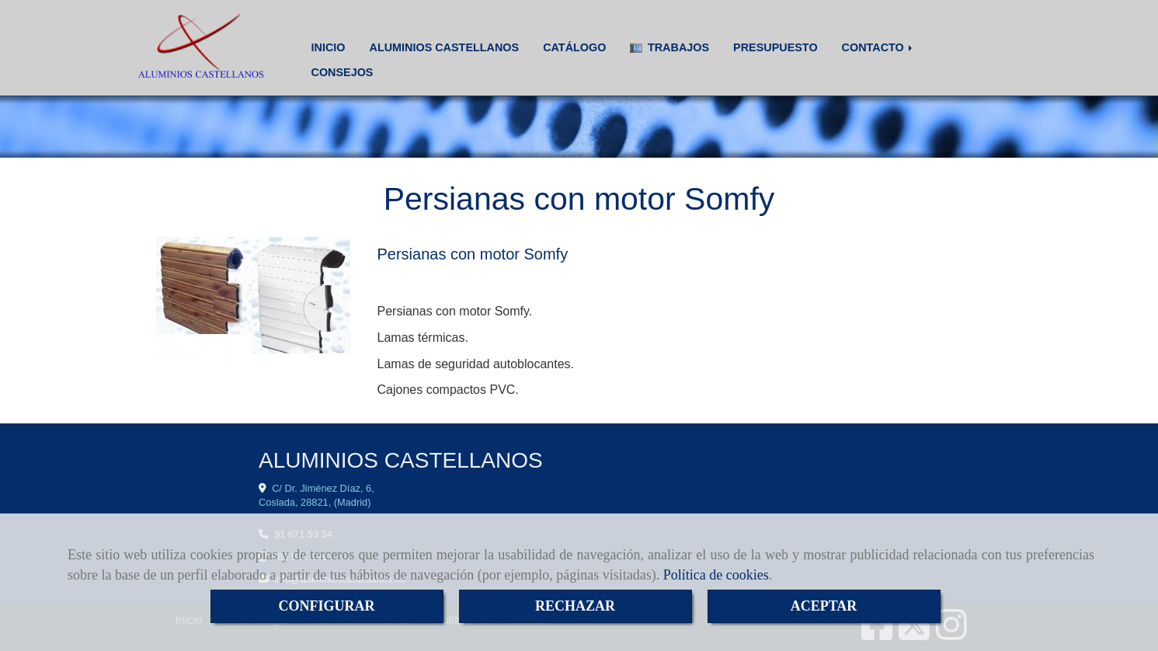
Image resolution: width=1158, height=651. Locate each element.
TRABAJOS (669, 47)
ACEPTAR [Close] (824, 606)
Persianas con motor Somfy (473, 254)
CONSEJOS (342, 72)
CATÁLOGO (574, 47)
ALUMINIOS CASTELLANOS (444, 47)
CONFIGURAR (327, 606)
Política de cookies (716, 575)
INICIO (328, 47)
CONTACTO (878, 47)
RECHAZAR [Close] (575, 606)
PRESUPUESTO (775, 47)
